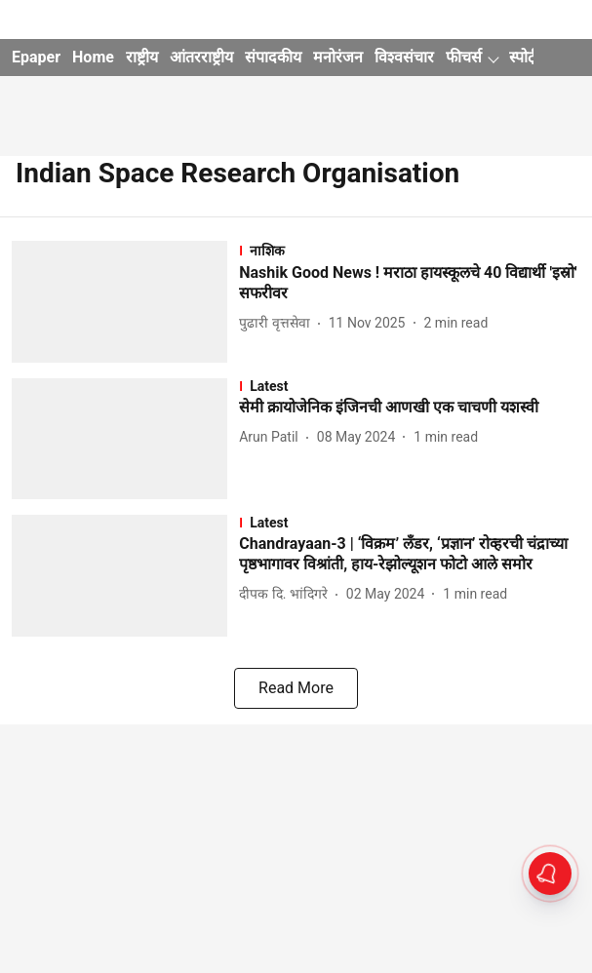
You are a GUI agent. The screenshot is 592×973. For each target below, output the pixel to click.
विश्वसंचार (404, 57)
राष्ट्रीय (142, 57)
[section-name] (409, 250)
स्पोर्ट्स (527, 57)
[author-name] (278, 323)
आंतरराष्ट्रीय (201, 57)
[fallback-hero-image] (125, 301)
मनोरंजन (338, 57)
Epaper (36, 57)
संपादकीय (273, 57)
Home (93, 57)
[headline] (409, 283)
